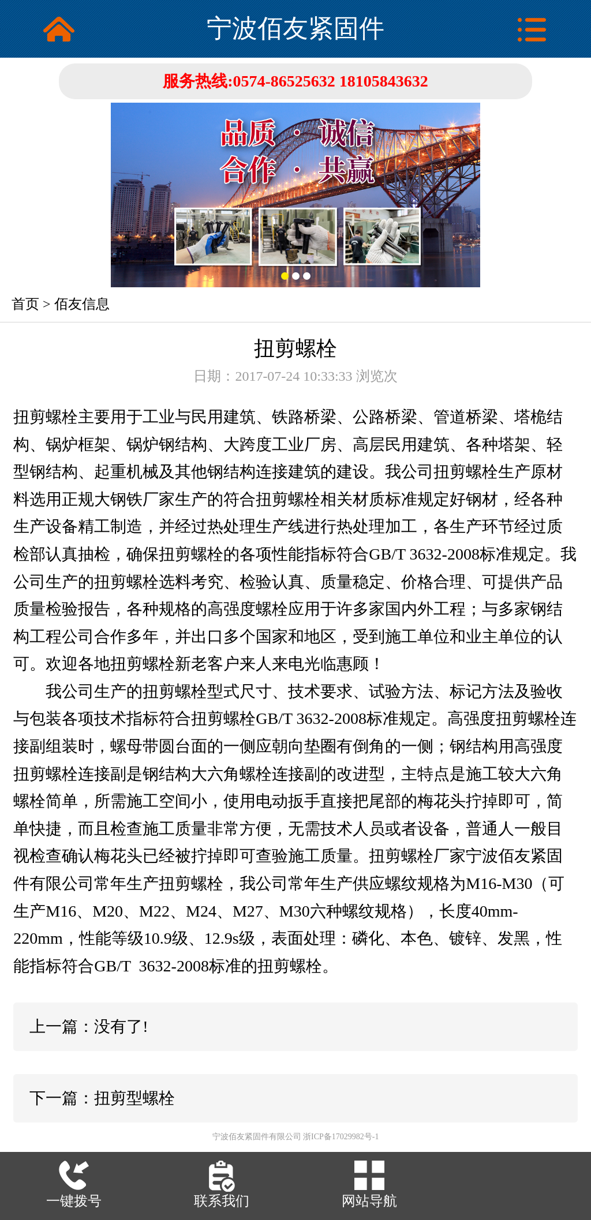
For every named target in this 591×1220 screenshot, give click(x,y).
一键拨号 (74, 1200)
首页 (25, 303)
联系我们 (221, 1200)
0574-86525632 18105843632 (330, 81)
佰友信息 (82, 303)
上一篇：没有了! (88, 1026)
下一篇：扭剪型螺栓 (102, 1098)
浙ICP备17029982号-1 (341, 1136)
